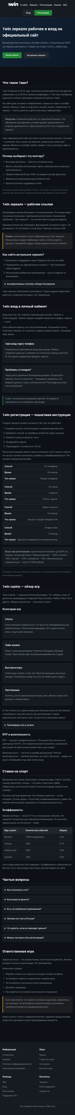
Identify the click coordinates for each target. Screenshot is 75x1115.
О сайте (24, 5)
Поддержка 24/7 (9, 1096)
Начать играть (12, 55)
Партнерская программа (13, 1068)
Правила (6, 1059)
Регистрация (46, 5)
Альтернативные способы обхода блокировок (31, 284)
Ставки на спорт (46, 1059)
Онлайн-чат (44, 1091)
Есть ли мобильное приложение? (24, 909)
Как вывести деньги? (18, 899)
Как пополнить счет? (18, 890)
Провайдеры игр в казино (20, 725)
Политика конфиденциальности (17, 1064)
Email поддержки (47, 1087)
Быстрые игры (46, 1068)
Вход (28, 13)
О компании (7, 1055)
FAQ (65, 5)
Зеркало (34, 5)
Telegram (43, 1082)
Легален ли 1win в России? (21, 918)
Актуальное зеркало (36, 55)
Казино (57, 5)
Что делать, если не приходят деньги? (27, 928)
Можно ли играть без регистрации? (25, 937)
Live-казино (44, 1064)
